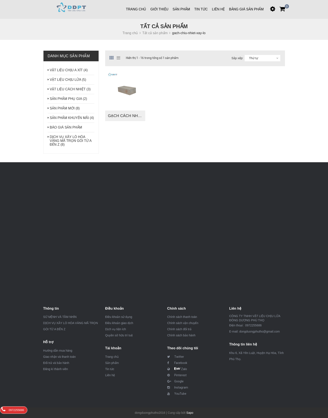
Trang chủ (136, 9)
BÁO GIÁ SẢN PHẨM (66, 127)
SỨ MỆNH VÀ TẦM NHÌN (60, 317)
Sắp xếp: (237, 58)
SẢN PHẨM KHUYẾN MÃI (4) (72, 118)
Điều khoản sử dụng (118, 317)
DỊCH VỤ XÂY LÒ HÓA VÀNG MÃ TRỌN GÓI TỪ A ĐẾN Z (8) (71, 140)
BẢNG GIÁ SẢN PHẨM (246, 9)
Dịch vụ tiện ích (115, 329)
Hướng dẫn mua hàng (57, 350)
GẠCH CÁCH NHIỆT (126, 116)
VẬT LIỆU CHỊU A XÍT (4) (69, 70)
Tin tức (109, 369)
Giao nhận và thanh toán (59, 356)
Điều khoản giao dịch (119, 323)
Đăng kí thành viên (55, 369)
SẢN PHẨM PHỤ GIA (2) (68, 99)
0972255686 (253, 325)
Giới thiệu (159, 9)
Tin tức (201, 9)
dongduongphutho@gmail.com (259, 331)
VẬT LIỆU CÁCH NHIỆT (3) (70, 89)
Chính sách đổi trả (179, 329)
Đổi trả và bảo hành (56, 363)
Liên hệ (218, 9)
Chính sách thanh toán (182, 317)
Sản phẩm (112, 363)
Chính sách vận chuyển (182, 323)
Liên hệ (110, 375)
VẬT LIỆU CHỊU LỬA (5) (68, 79)
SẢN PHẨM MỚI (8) (65, 108)
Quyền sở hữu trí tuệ (119, 335)
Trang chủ (112, 356)
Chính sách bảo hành (181, 335)
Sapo (189, 412)
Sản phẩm (181, 9)
